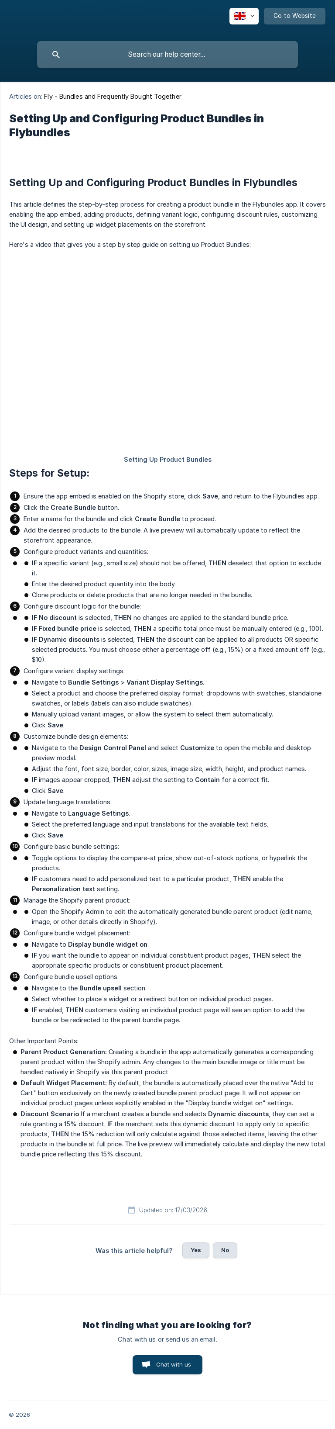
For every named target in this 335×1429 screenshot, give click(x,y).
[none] (244, 16)
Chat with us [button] (173, 1364)
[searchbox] (167, 54)
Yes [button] (196, 1249)
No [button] (225, 1249)
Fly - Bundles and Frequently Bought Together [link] (112, 96)
